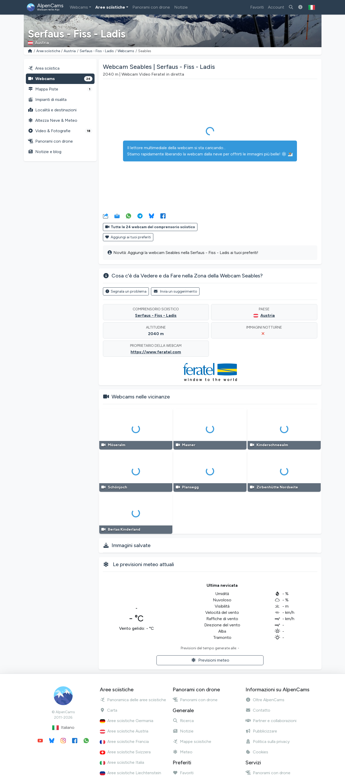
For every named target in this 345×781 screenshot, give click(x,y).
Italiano (63, 727)
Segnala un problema (126, 291)
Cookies (256, 751)
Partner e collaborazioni (270, 720)
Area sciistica (44, 68)
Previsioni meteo (210, 660)
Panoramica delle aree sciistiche (133, 699)
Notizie (181, 7)
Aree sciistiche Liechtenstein (130, 772)
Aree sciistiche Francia (124, 741)
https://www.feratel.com (156, 351)
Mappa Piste (60, 89)
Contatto (257, 710)
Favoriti (257, 7)
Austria (70, 51)
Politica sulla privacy (267, 741)
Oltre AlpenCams (264, 699)
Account (276, 7)
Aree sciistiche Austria (124, 731)
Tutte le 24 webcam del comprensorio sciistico (150, 227)
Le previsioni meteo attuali (143, 564)
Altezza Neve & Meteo (52, 120)
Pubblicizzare (261, 731)
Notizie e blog (44, 151)
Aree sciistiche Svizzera (125, 751)
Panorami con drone (151, 7)
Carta (108, 710)
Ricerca (183, 720)
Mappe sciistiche (192, 741)
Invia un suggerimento (175, 291)
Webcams (79, 7)
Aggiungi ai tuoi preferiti (128, 237)
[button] (311, 7)
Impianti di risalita (47, 99)
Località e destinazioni (52, 109)
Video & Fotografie (60, 131)
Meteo (182, 751)
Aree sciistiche (110, 7)
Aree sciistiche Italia (122, 762)
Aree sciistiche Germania (126, 720)
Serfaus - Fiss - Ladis (97, 51)
